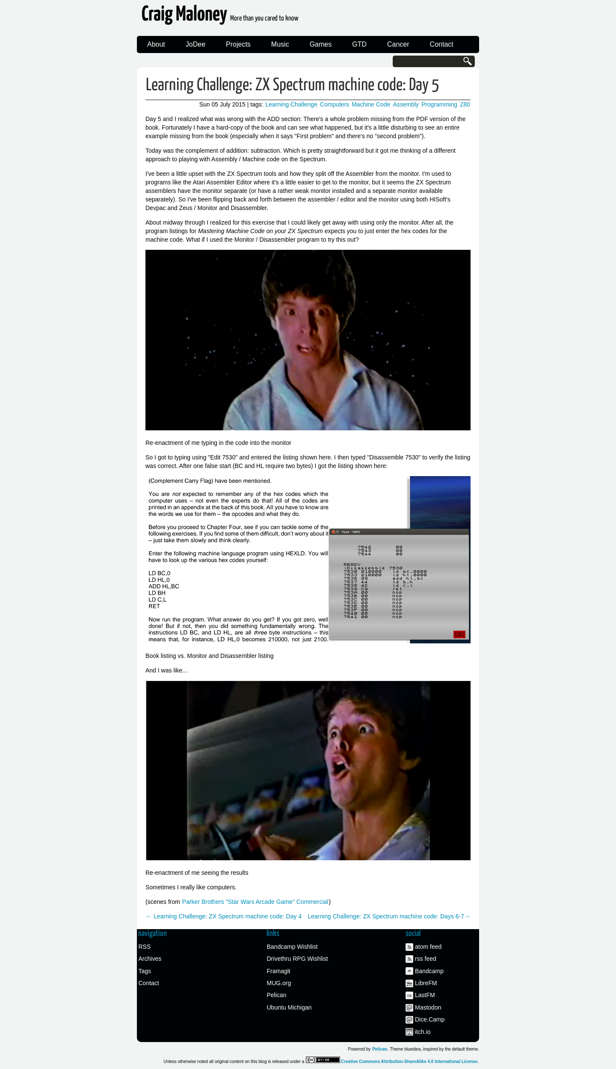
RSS (145, 946)
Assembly (406, 104)
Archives (150, 958)
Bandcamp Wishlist (292, 946)
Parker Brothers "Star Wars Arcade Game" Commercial (255, 901)
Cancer (398, 44)
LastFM (425, 995)
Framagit (278, 971)
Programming (439, 104)
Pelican (277, 995)
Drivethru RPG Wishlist (297, 958)
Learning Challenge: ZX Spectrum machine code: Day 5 (292, 85)
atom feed (428, 946)
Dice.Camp (429, 1019)
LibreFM (426, 983)
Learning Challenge (291, 104)
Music (280, 44)
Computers (334, 104)
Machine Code (371, 104)
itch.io (423, 1031)
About (156, 44)
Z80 (465, 104)
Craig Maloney (220, 17)
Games (321, 44)
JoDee (195, 44)
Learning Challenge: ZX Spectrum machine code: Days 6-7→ (389, 916)
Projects (238, 44)
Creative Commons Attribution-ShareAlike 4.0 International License (409, 1061)
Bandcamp (429, 971)
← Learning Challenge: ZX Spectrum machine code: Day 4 (224, 916)
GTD (359, 44)
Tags (145, 971)
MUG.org (279, 983)
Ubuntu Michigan (289, 1007)
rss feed (425, 958)
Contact (441, 44)
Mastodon (428, 1007)
